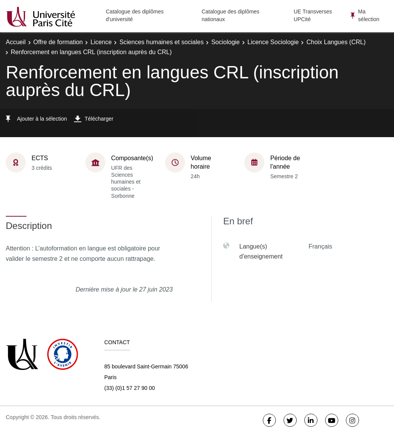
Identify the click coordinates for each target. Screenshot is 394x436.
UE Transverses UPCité (313, 15)
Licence (101, 42)
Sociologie (225, 42)
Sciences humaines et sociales (161, 42)
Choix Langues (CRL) (336, 42)
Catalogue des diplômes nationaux (230, 15)
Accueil (16, 42)
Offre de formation (58, 42)
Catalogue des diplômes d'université (135, 15)
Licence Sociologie (273, 42)
